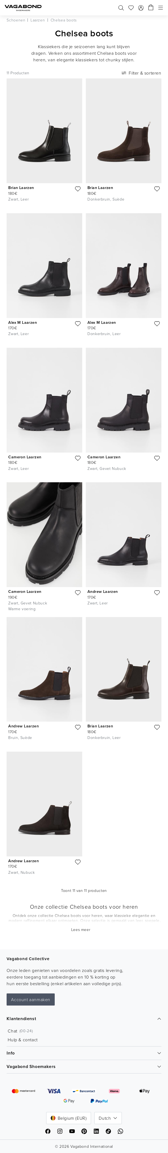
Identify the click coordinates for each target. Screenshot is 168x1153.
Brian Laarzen (21, 187)
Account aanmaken (30, 999)
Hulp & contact (22, 1040)
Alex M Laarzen (22, 322)
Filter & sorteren (140, 73)
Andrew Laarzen (102, 591)
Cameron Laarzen (24, 457)
